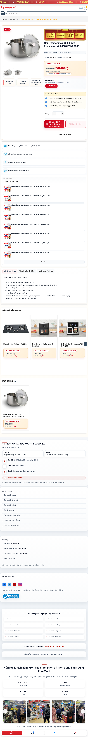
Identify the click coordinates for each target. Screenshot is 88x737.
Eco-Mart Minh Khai (55, 640)
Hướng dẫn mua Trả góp (12, 522)
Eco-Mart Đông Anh (14, 621)
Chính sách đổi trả (10, 507)
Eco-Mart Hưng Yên (55, 634)
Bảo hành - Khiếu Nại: (15, 550)
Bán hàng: (11, 545)
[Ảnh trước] (5, 714)
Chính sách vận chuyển (11, 502)
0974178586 (51, 86)
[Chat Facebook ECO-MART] (33, 733)
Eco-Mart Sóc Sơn (54, 621)
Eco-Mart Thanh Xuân (14, 634)
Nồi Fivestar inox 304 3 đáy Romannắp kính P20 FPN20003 (13, 417)
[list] (44, 714)
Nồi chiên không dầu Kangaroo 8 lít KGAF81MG (43, 347)
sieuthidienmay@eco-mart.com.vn (25, 473)
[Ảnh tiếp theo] (83, 714)
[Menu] (3, 13)
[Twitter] (9, 587)
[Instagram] (20, 587)
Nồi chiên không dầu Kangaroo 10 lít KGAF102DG (72, 347)
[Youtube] (14, 587)
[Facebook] (4, 587)
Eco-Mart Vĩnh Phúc (14, 627)
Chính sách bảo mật (10, 497)
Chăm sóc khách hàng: (16, 555)
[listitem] (14, 714)
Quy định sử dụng (9, 512)
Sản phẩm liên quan (11, 312)
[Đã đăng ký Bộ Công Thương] (10, 598)
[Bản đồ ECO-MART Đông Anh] (76, 733)
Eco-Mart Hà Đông (54, 627)
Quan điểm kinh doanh (11, 527)
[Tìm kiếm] (8, 13)
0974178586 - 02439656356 (55, 649)
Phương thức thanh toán (12, 517)
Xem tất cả (44, 263)
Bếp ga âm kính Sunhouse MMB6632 (15, 346)
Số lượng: (48, 114)
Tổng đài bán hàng (10, 560)
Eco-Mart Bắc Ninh (13, 640)
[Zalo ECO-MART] (54, 733)
